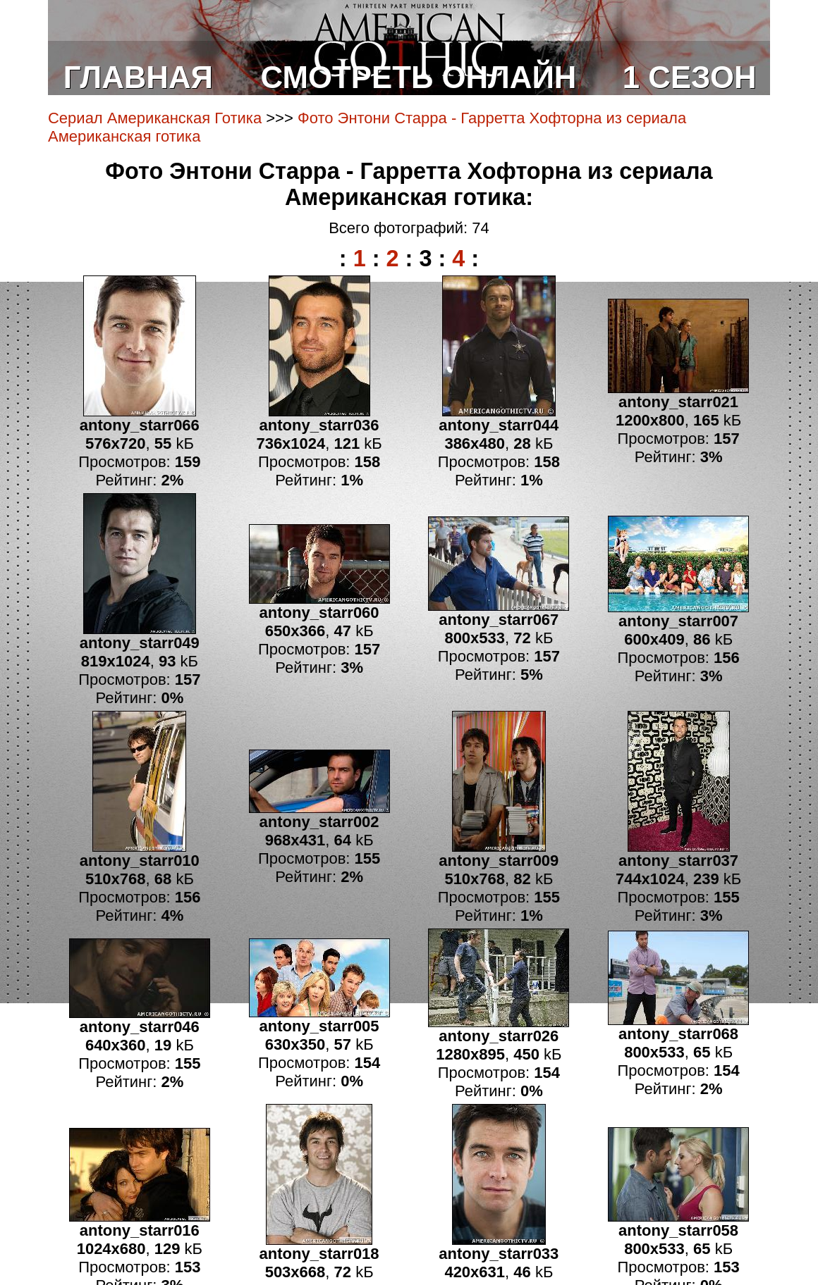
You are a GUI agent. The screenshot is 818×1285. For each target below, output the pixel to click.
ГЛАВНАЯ (138, 77)
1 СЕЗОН (690, 77)
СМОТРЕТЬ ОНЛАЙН (419, 77)
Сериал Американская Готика (155, 118)
